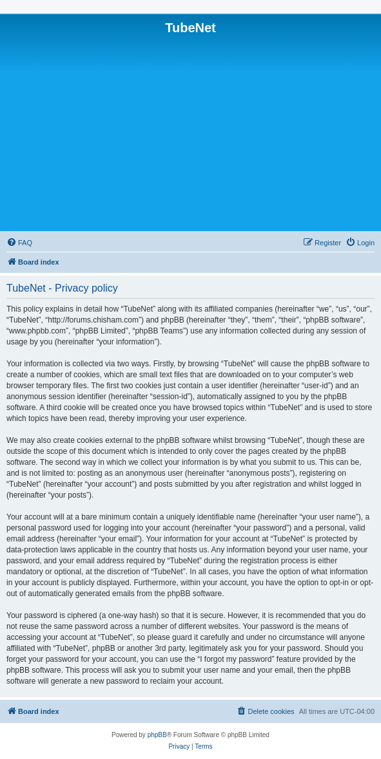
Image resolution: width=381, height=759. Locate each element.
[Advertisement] (190, 132)
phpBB (157, 734)
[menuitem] (19, 242)
